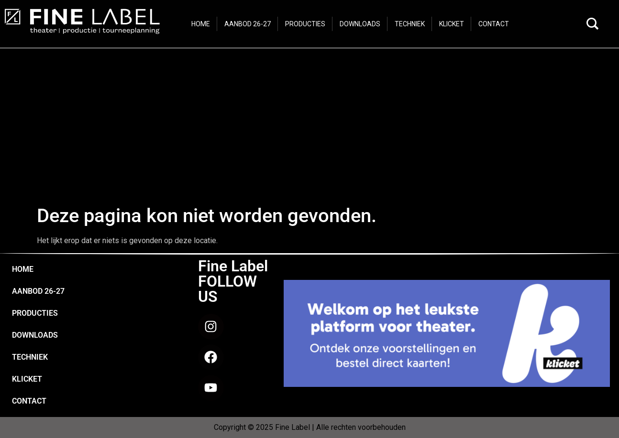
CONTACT (29, 401)
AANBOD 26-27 (38, 291)
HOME (22, 269)
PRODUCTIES (35, 313)
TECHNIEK (30, 357)
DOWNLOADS (35, 335)
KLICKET (27, 379)
